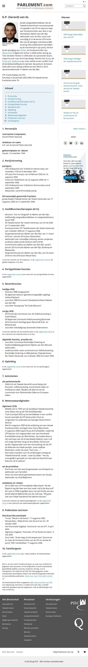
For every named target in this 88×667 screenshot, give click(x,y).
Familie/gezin (13, 121)
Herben (23, 50)
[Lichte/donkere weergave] (85, 2)
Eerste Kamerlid (30, 608)
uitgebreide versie (42, 260)
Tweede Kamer (8, 608)
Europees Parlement (53, 616)
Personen (29, 599)
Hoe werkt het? (29, 604)
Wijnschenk (7, 53)
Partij (4, 616)
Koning (5, 628)
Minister (27, 632)
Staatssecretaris (30, 636)
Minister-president (31, 628)
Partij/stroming (14, 99)
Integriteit (28, 640)
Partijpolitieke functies (17, 104)
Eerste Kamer (7, 612)
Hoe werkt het (7, 604)
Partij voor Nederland (11, 61)
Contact (19, 652)
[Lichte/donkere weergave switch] (85, 1)
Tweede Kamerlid (30, 612)
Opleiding (12, 110)
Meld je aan (69, 177)
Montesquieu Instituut (43, 8)
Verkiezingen (53, 599)
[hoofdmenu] (4, 7)
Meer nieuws (78, 128)
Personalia (12, 96)
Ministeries (6, 624)
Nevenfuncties (14, 107)
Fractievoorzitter (30, 620)
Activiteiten (12, 112)
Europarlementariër (31, 616)
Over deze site (8, 652)
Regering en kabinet (10, 620)
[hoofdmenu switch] (3, 7)
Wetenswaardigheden (17, 115)
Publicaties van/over (16, 118)
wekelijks (72, 166)
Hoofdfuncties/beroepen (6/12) (21, 101)
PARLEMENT (34, 5)
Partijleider (28, 624)
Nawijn (48, 58)
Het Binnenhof (10, 599)
